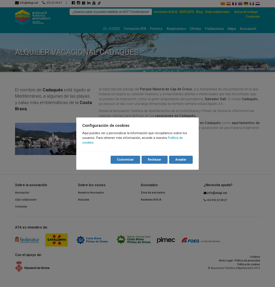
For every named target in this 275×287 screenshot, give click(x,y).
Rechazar (154, 159)
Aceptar (180, 159)
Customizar (125, 159)
